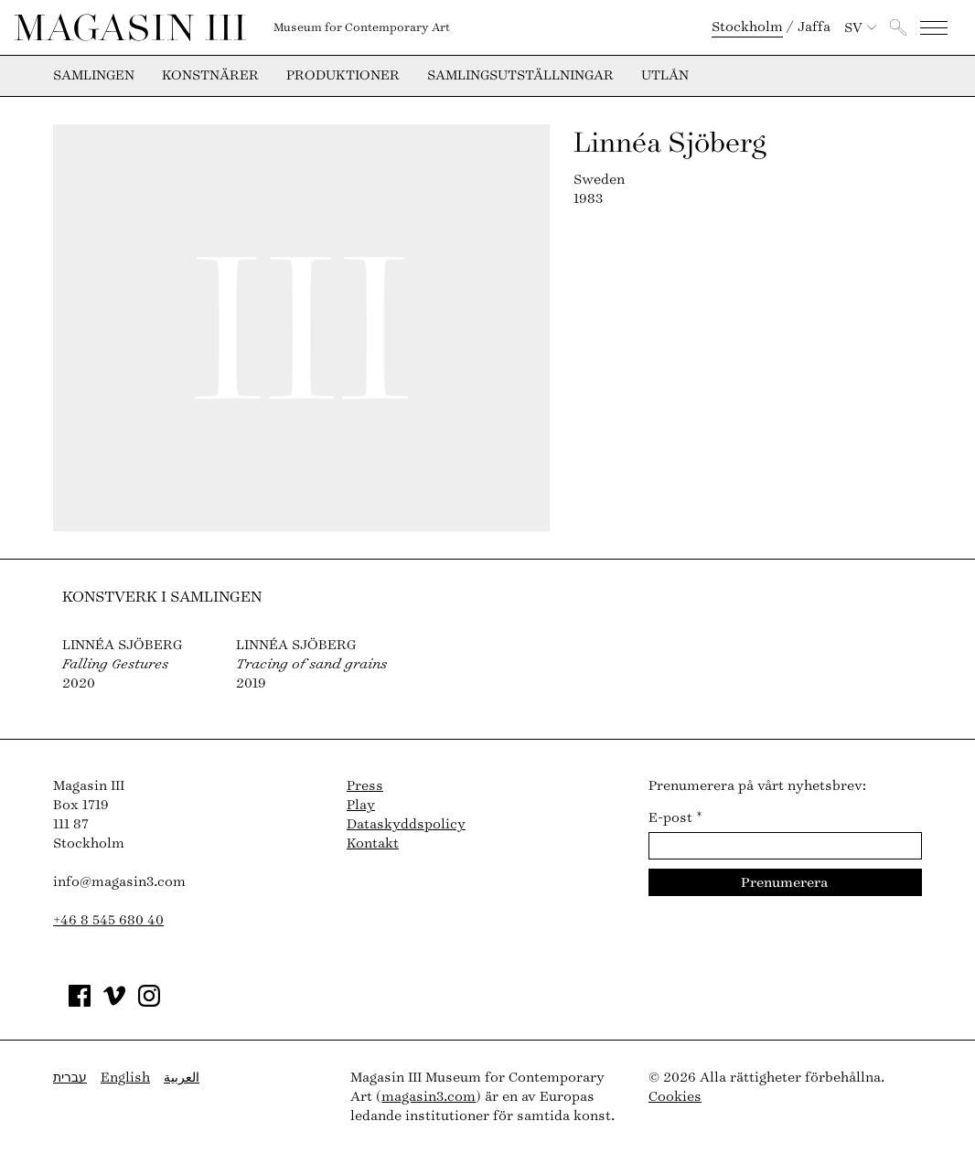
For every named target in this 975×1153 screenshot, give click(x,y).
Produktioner (343, 75)
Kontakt (373, 843)
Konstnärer (210, 75)
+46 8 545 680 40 (108, 920)
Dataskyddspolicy (406, 824)
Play (361, 805)
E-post (675, 818)
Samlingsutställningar (520, 75)
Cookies (675, 1097)
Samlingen (93, 75)
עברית (70, 1077)
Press (365, 786)
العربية (181, 1077)
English (125, 1077)
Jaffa (814, 27)
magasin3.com (428, 1097)
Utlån (665, 75)
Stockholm (747, 27)
